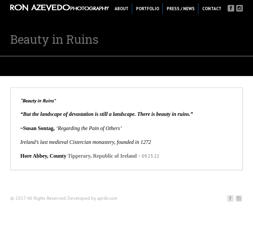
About (121, 9)
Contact (211, 9)
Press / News (181, 9)
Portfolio (147, 9)
